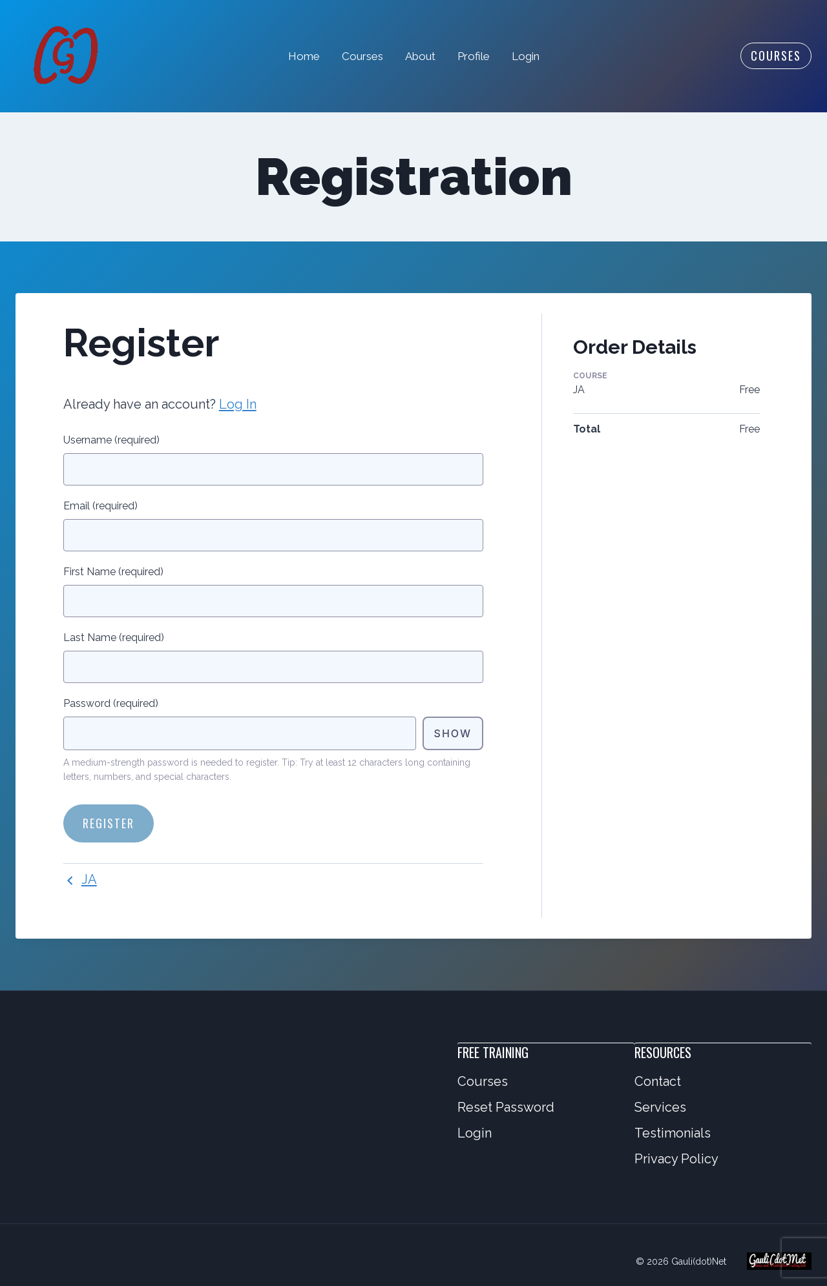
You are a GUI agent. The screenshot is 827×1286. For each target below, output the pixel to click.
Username (111, 440)
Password (110, 703)
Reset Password (505, 1107)
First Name (113, 572)
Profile (473, 56)
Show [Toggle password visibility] (453, 733)
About (420, 56)
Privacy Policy (676, 1159)
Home (304, 56)
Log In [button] (237, 404)
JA (80, 879)
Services (660, 1107)
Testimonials (672, 1133)
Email (100, 506)
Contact (657, 1081)
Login (525, 56)
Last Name (113, 637)
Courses (362, 56)
